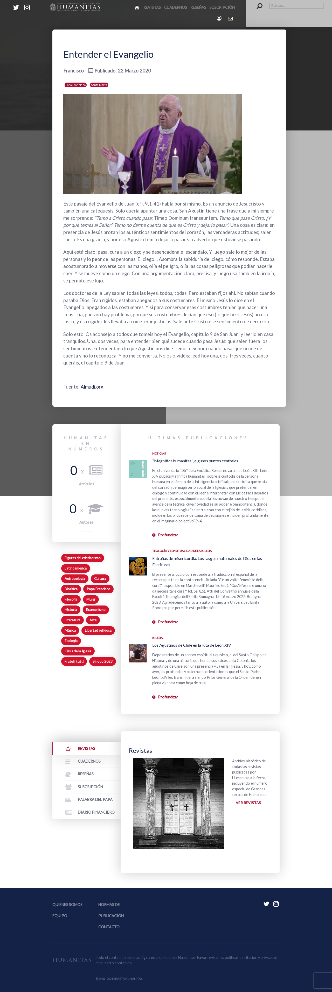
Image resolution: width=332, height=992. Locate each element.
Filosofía (71, 599)
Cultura (100, 579)
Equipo (59, 916)
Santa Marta (99, 84)
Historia (71, 610)
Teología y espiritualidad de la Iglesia (182, 550)
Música (70, 630)
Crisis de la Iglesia (78, 651)
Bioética (71, 589)
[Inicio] (137, 7)
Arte (92, 620)
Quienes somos (67, 905)
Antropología (75, 579)
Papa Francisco (76, 84)
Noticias (159, 453)
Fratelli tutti (74, 661)
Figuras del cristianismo (83, 558)
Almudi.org (92, 387)
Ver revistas (248, 802)
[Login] (219, 18)
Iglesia (157, 637)
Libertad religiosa (98, 630)
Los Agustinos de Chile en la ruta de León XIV (191, 645)
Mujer (90, 599)
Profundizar (168, 535)
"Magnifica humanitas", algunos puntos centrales (195, 460)
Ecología (71, 641)
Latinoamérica (76, 568)
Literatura (72, 620)
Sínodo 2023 (103, 661)
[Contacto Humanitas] (231, 18)
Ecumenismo (96, 610)
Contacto (109, 927)
